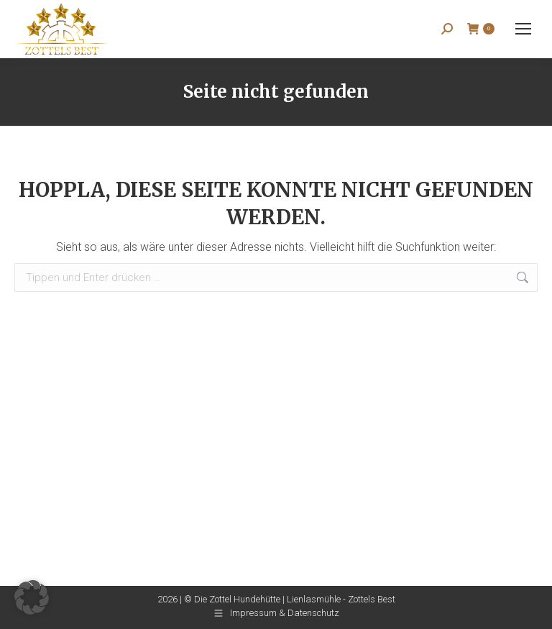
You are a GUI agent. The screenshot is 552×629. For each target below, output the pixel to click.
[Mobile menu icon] (523, 28)
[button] (31, 597)
